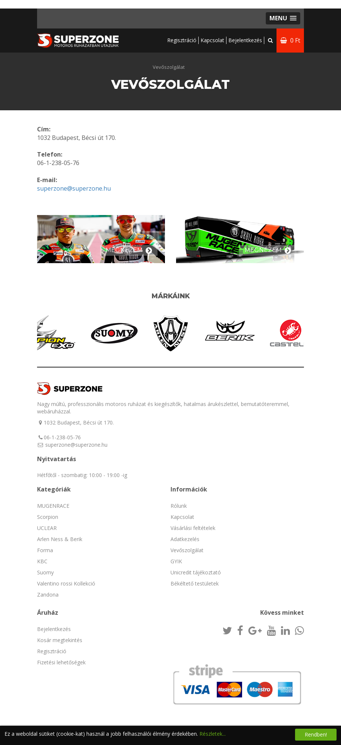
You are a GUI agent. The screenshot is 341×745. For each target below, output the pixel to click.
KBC (42, 561)
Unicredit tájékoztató (195, 572)
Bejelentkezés (54, 628)
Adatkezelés (184, 539)
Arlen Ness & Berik (59, 539)
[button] (283, 18)
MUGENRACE (53, 505)
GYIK (176, 561)
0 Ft (290, 40)
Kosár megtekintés (59, 640)
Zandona (48, 594)
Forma (45, 550)
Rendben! (316, 734)
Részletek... (212, 733)
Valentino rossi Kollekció (66, 583)
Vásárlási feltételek (192, 527)
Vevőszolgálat (169, 67)
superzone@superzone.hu (74, 188)
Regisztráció (181, 40)
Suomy (45, 572)
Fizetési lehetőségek (61, 662)
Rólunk (178, 505)
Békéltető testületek (194, 583)
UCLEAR (47, 527)
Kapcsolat (212, 40)
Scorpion (47, 516)
